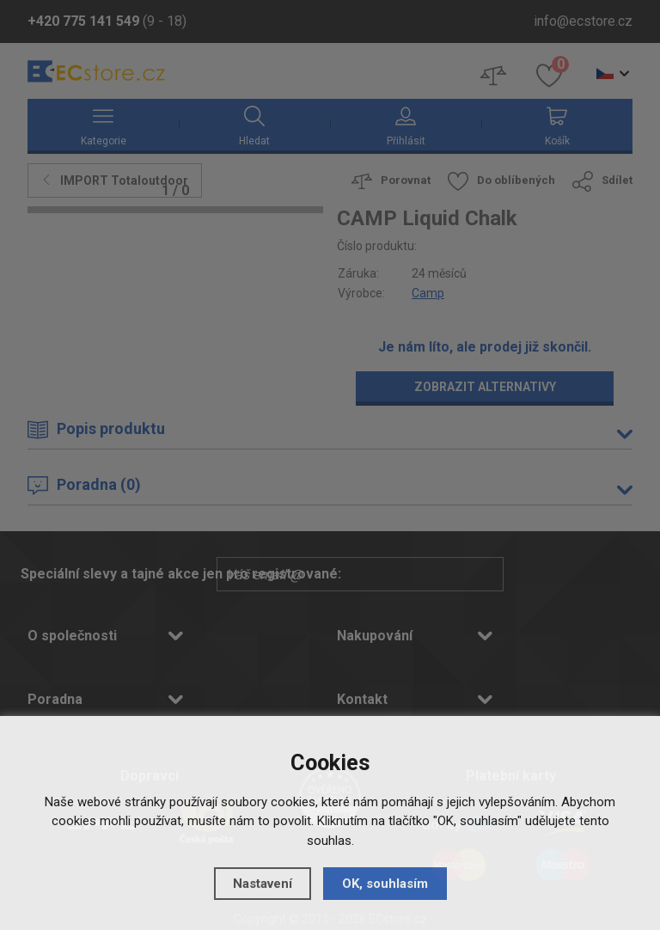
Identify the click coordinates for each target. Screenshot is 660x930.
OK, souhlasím (385, 883)
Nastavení (262, 883)
